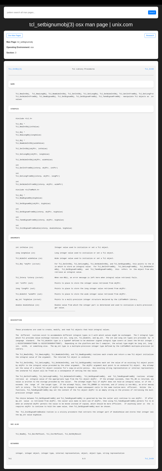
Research (150, 35)
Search (152, 12)
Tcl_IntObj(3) (15, 69)
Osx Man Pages (14, 35)
